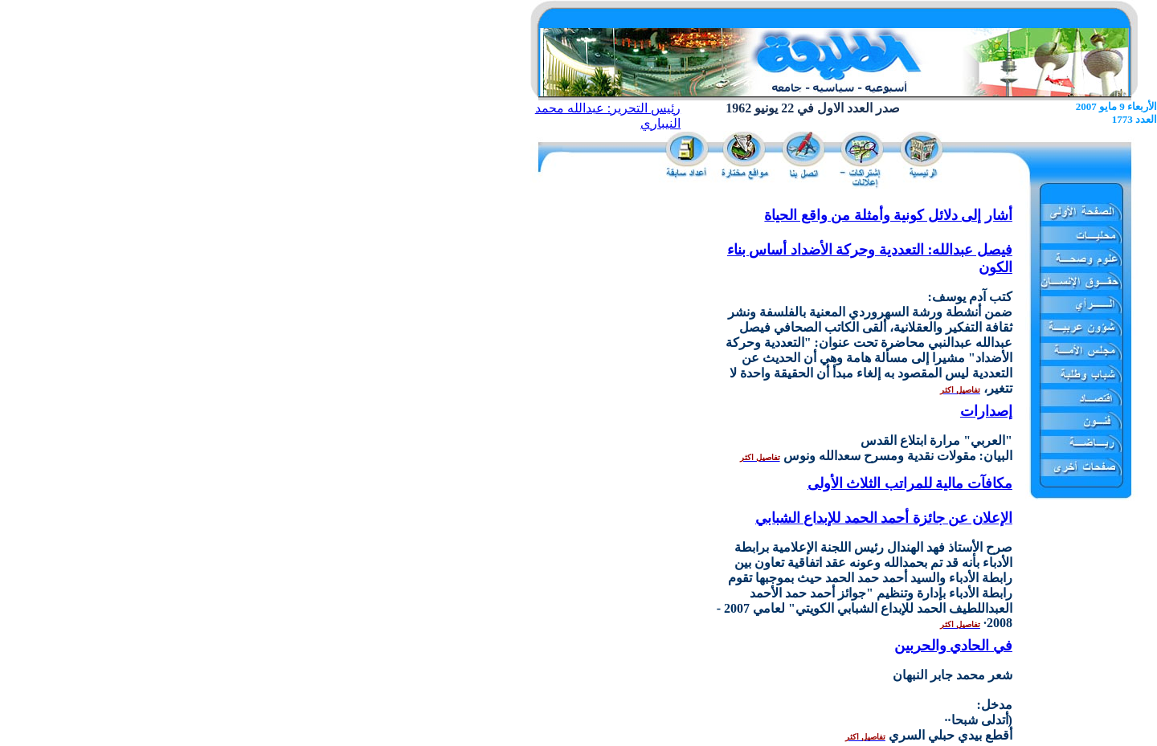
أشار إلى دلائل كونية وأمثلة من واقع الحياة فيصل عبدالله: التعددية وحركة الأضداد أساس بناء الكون (869, 241)
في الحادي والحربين (953, 646)
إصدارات (986, 411)
